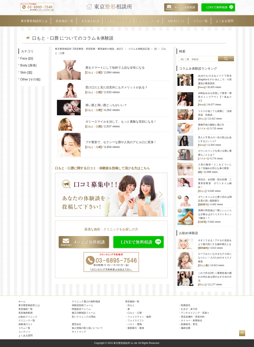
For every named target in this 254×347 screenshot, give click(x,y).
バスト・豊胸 (134, 324)
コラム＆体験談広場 (139, 48)
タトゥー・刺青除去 (191, 320)
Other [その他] (30, 79)
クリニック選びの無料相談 (86, 301)
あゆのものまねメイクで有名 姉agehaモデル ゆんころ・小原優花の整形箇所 (216, 79)
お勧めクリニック (118, 21)
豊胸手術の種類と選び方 (211, 124)
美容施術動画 (90, 21)
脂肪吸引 (203, 204)
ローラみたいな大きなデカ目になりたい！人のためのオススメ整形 (215, 257)
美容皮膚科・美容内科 (193, 316)
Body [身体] (28, 65)
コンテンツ (24, 331)
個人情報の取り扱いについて (87, 328)
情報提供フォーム (81, 309)
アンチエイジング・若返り (195, 312)
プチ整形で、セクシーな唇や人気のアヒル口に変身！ (121, 142)
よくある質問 (224, 21)
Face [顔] (26, 58)
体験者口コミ (176, 21)
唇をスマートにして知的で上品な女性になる (115, 67)
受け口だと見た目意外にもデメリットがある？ (116, 87)
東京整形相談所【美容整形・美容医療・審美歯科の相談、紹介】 (89, 48)
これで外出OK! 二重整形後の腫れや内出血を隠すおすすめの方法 (215, 277)
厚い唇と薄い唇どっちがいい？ (106, 105)
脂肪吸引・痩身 (135, 328)
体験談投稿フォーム (82, 305)
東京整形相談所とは (34, 21)
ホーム (21, 301)
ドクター (203, 128)
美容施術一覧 (64, 21)
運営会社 (76, 324)
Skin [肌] (26, 72)
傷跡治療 (185, 328)
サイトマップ (79, 331)
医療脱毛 (185, 305)
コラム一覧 (200, 21)
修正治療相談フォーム (83, 312)
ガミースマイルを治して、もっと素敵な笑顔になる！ (121, 121)
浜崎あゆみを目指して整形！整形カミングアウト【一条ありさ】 (215, 97)
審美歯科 (203, 248)
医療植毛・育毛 (189, 324)
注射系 (202, 222)
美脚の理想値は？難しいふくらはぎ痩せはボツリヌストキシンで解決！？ (215, 214)
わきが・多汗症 (189, 309)
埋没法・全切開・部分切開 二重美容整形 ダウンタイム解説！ (215, 183)
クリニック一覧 (148, 21)
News (202, 87)
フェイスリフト (135, 320)
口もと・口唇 (93, 72)
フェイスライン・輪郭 (139, 316)
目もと (202, 118)
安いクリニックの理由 (83, 316)
